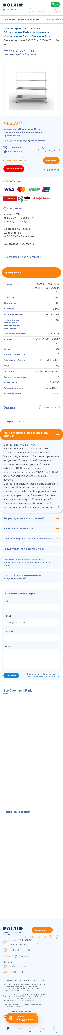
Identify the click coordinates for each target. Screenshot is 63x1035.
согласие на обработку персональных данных (43, 677)
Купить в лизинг (14, 168)
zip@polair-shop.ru (19, 966)
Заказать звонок (42, 930)
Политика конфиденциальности (19, 1011)
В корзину (51, 160)
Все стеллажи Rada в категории (22, 257)
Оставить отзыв (49, 407)
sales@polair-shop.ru (20, 956)
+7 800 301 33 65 (19, 972)
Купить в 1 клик (14, 160)
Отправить (11, 675)
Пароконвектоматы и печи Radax (21, 19)
